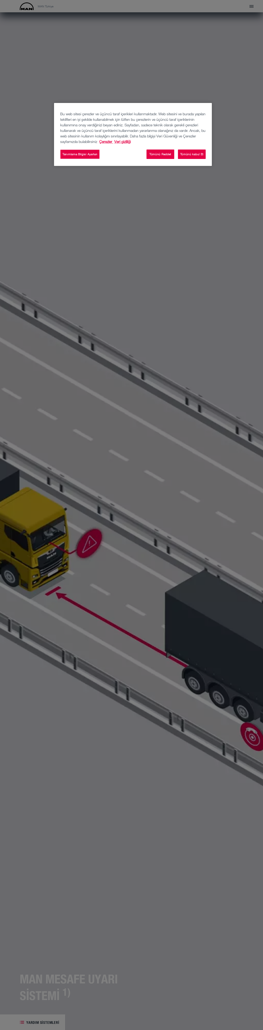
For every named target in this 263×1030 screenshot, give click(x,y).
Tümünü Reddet (160, 154)
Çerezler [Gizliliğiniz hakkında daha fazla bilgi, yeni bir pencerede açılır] (106, 141)
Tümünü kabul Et (192, 154)
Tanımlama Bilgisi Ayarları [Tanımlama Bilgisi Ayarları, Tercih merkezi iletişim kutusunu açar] (79, 154)
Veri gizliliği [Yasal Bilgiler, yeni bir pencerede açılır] (122, 141)
